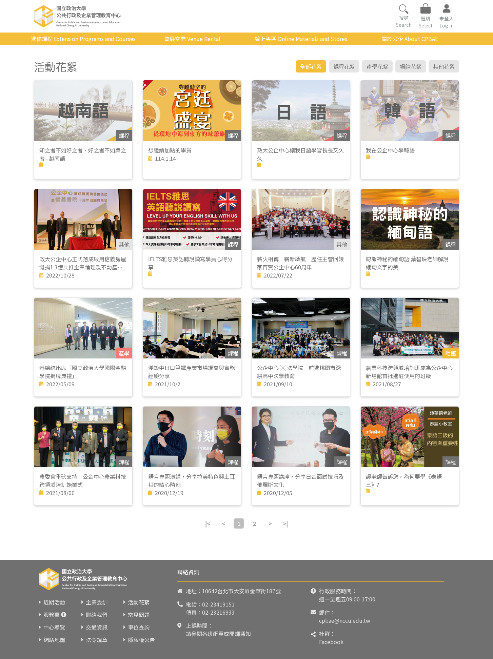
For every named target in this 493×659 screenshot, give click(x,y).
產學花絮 (377, 66)
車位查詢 (139, 627)
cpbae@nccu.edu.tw (344, 620)
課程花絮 (344, 66)
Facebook (331, 642)
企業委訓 (96, 602)
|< (207, 523)
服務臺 (51, 615)
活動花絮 (139, 602)
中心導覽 (54, 627)
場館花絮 (410, 66)
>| (285, 523)
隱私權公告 (141, 640)
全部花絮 (311, 66)
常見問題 (139, 615)
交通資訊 (96, 627)
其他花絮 (444, 66)
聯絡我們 (96, 615)
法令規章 (96, 640)
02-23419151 (218, 604)
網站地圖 (54, 640)
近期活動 (54, 602)
